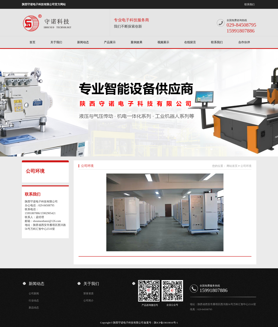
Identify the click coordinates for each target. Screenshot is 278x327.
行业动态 (34, 300)
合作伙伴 (244, 42)
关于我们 (56, 42)
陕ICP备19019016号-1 (166, 322)
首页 (32, 42)
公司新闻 (34, 293)
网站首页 (232, 165)
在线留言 (190, 42)
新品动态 (34, 307)
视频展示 (163, 42)
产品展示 (110, 42)
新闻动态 (83, 42)
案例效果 (136, 42)
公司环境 (35, 171)
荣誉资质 (88, 293)
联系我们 (249, 4)
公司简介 (88, 300)
